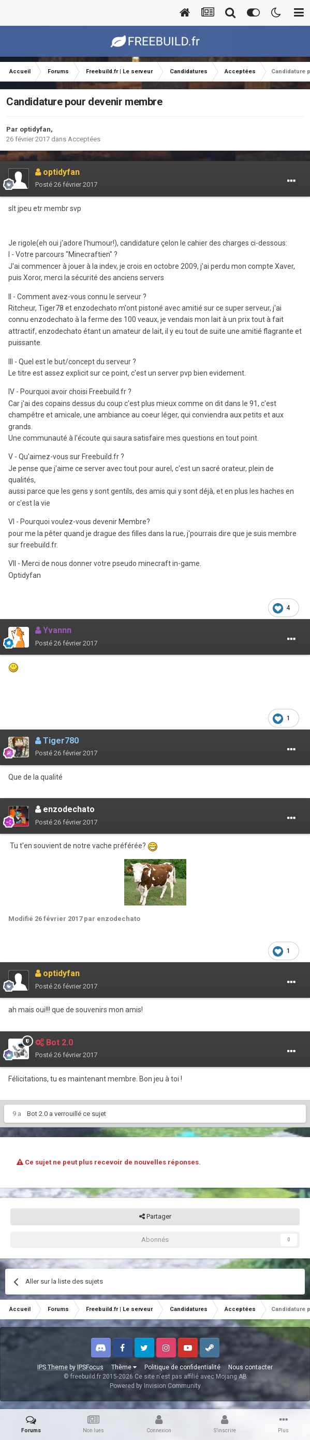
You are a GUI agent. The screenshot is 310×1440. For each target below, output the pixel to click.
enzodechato (65, 809)
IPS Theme (52, 1367)
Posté (66, 184)
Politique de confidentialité (182, 1367)
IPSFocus (90, 1367)
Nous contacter (250, 1367)
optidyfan (35, 129)
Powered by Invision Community (155, 1385)
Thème (124, 1367)
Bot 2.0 (37, 1114)
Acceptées (84, 139)
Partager (155, 1216)
